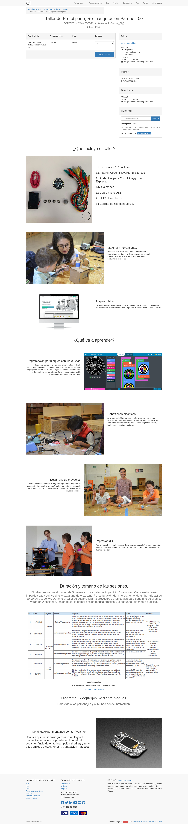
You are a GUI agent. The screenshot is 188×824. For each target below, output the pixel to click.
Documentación (31, 798)
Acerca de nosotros (124, 780)
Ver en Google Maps (128, 43)
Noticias (64, 786)
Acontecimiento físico (52, 9)
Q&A (27, 786)
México (65, 9)
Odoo (125, 822)
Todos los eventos (34, 9)
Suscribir (155, 118)
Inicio (28, 784)
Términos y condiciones (34, 791)
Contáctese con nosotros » (94, 689)
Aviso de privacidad (33, 796)
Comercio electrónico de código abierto (147, 822)
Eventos (29, 793)
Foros (28, 789)
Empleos (64, 789)
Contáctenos (65, 784)
